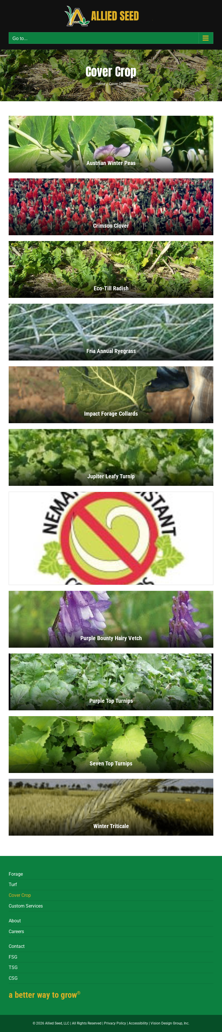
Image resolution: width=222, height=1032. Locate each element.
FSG (13, 957)
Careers (16, 931)
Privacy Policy (115, 1023)
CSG (13, 978)
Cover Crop (20, 895)
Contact (17, 946)
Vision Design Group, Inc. (170, 1023)
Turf (13, 884)
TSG (13, 967)
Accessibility (138, 1023)
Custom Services (26, 906)
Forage (16, 874)
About (15, 921)
